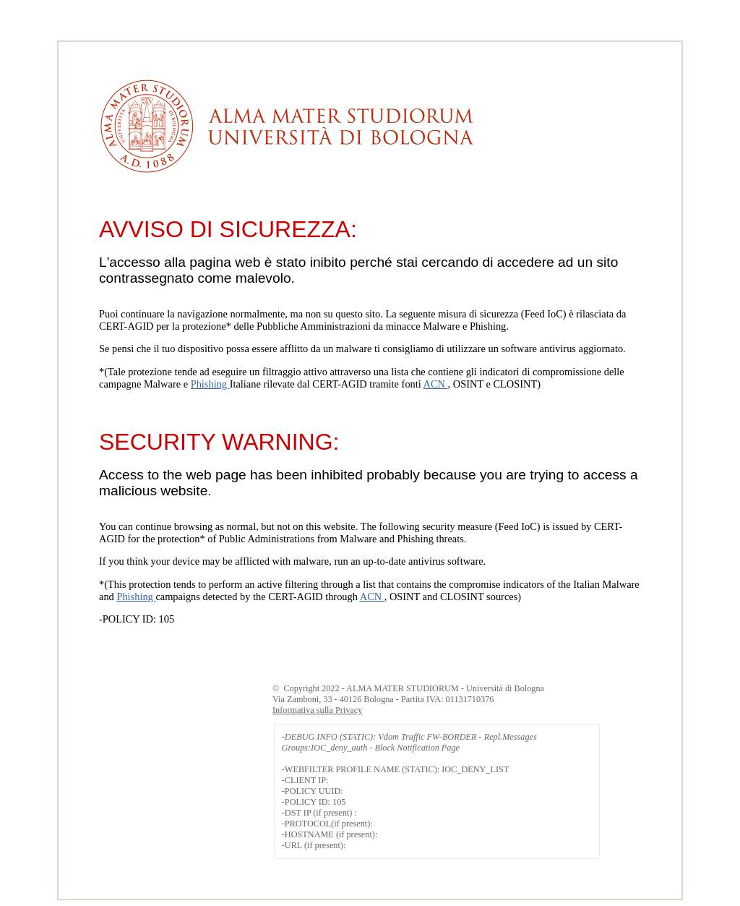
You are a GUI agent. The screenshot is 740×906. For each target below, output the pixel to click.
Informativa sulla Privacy (317, 710)
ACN (435, 384)
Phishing (210, 384)
